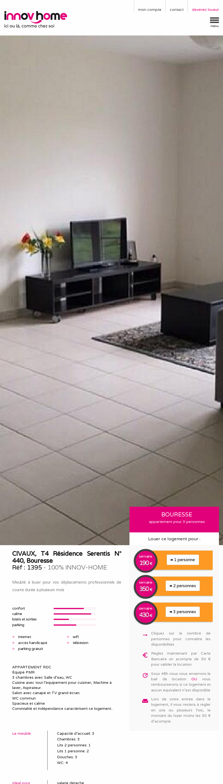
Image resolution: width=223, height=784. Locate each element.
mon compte (149, 9)
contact (177, 9)
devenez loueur (205, 9)
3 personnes (183, 611)
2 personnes (183, 585)
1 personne (183, 559)
